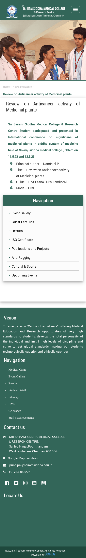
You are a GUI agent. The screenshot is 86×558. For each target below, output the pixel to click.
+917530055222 (19, 472)
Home (6, 86)
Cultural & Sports (24, 266)
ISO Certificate (22, 239)
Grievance (14, 410)
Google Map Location (23, 458)
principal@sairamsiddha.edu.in (30, 465)
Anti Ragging (21, 257)
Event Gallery (21, 213)
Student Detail (17, 390)
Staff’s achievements (21, 417)
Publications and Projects (30, 248)
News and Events (22, 86)
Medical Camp (17, 369)
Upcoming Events (24, 275)
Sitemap (13, 397)
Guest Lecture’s (23, 222)
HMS (11, 404)
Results (17, 231)
